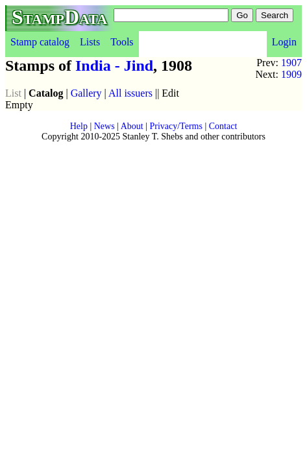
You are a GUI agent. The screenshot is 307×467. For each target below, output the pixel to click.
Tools (121, 41)
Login (284, 41)
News (104, 126)
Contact (223, 126)
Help (79, 126)
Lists (90, 41)
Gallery (86, 93)
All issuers (130, 93)
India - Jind (114, 65)
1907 (291, 62)
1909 (291, 74)
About (132, 126)
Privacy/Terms (175, 126)
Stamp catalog (39, 41)
